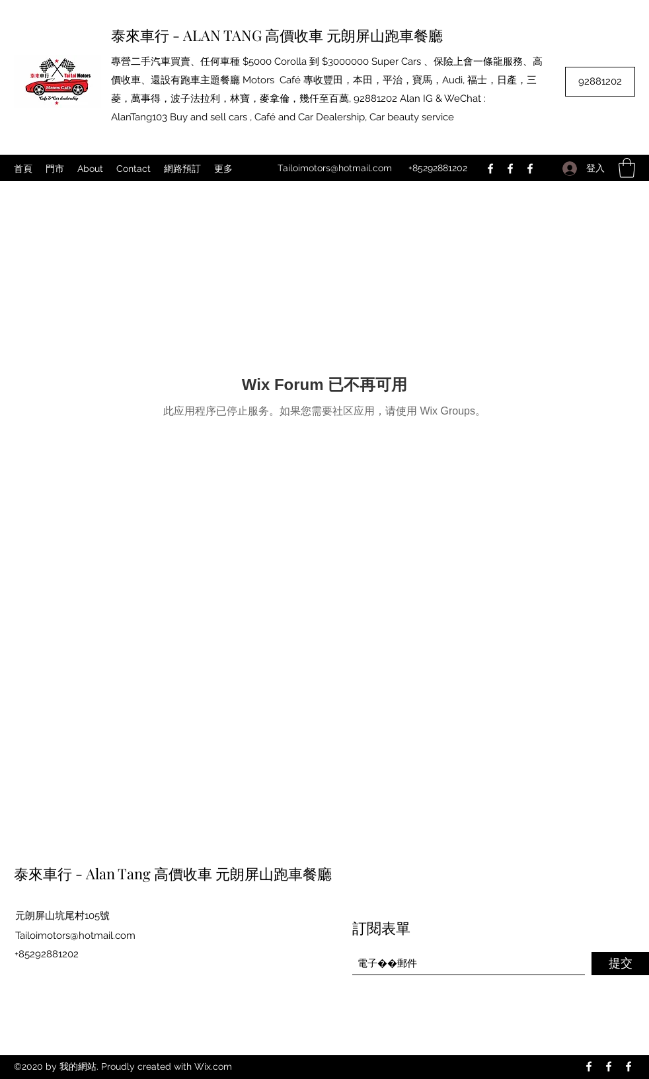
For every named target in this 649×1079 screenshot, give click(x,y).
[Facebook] (490, 168)
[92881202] (600, 82)
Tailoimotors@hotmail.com (335, 168)
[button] (627, 168)
